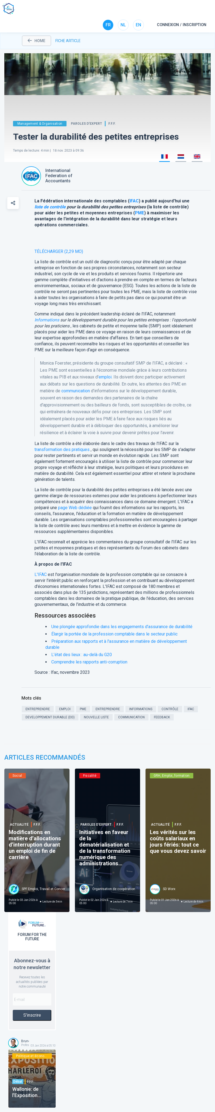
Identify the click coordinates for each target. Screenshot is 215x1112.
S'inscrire (32, 1015)
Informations (46, 319)
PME (139, 212)
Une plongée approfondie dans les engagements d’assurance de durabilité (121, 626)
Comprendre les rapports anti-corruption (89, 662)
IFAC (134, 200)
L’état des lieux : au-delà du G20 (81, 654)
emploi (105, 377)
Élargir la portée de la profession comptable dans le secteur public (114, 634)
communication (75, 390)
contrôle (58, 206)
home (36, 41)
